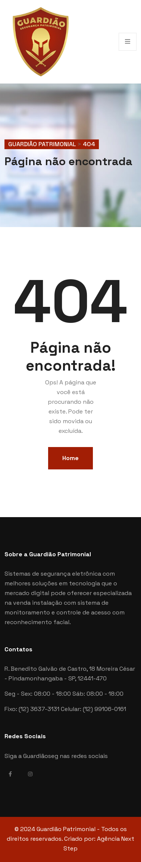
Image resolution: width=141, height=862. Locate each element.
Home (70, 458)
